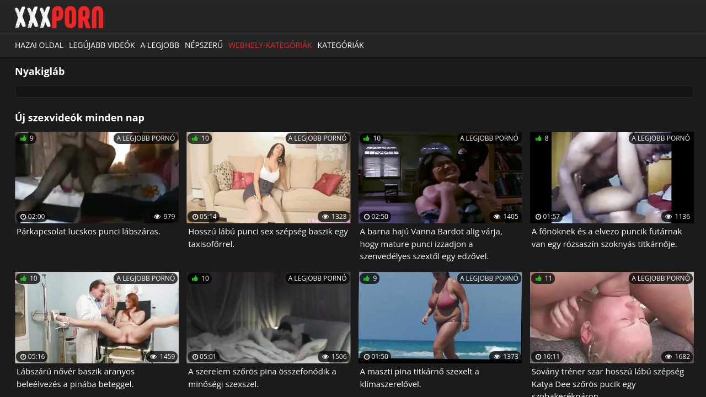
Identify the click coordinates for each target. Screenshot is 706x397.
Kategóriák (341, 45)
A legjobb (160, 45)
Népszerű (204, 45)
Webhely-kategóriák (270, 45)
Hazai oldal (39, 45)
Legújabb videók (102, 45)
